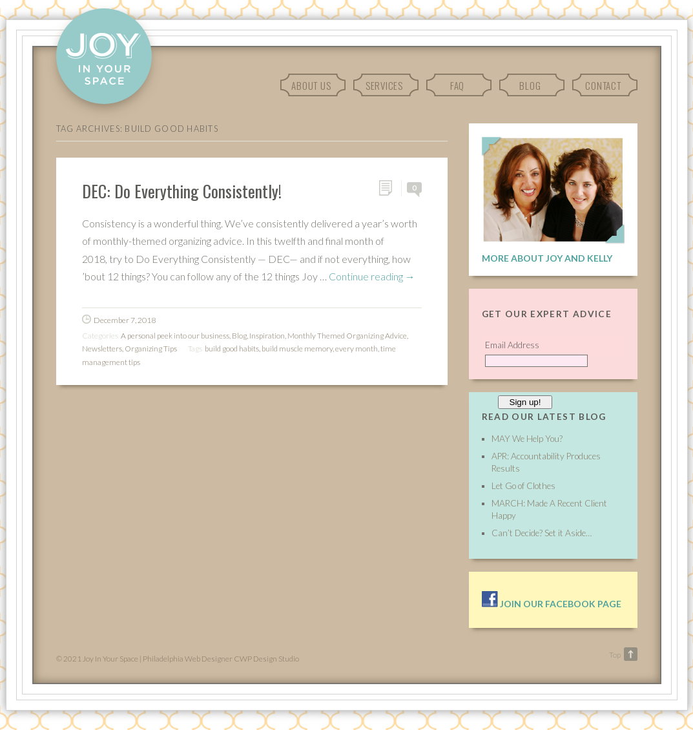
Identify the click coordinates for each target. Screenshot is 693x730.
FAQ (457, 85)
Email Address (512, 345)
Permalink (390, 188)
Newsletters (102, 348)
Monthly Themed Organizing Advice (347, 335)
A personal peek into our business (175, 335)
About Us (311, 85)
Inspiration (267, 335)
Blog (530, 85)
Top (615, 655)
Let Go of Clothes (523, 486)
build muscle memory (297, 348)
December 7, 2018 (125, 320)
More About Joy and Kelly (547, 258)
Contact (603, 85)
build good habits (232, 348)
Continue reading (372, 276)
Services (384, 85)
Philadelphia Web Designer (188, 658)
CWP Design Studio (266, 658)
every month (356, 348)
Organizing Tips (151, 348)
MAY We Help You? (527, 438)
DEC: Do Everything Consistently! (182, 190)
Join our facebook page (551, 603)
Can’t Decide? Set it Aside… (541, 533)
